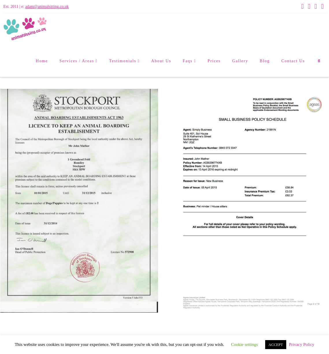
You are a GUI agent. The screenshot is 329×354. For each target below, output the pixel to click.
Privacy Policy (301, 344)
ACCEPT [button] (276, 344)
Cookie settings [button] (244, 344)
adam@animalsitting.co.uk (47, 6)
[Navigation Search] (318, 61)
